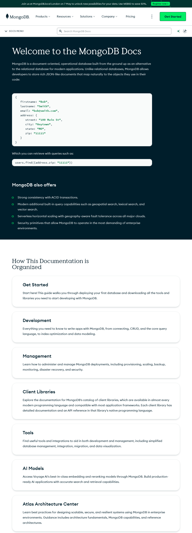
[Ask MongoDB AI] (178, 31)
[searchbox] (114, 31)
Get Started (172, 16)
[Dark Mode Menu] (185, 31)
